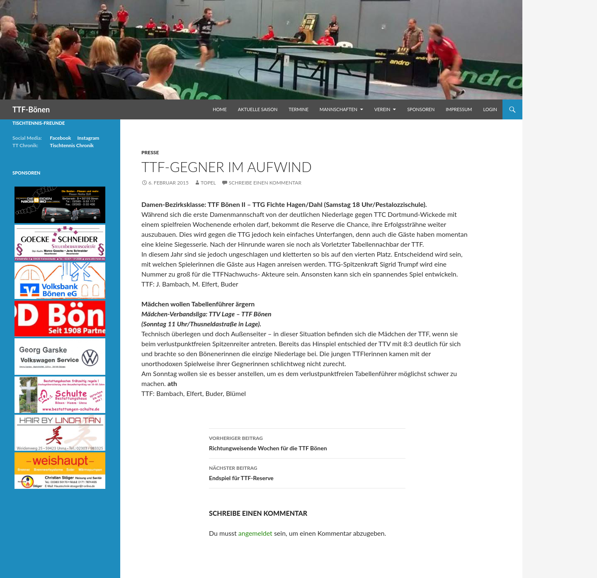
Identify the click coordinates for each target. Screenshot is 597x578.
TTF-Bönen (31, 109)
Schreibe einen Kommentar (265, 183)
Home (220, 109)
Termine (298, 109)
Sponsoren (420, 109)
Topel (208, 183)
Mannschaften (338, 109)
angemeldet (255, 533)
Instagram (88, 138)
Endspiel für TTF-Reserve (307, 472)
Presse (150, 152)
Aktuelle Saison (258, 109)
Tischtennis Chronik (72, 145)
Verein (382, 109)
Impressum (459, 109)
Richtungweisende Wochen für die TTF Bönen (307, 442)
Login (490, 109)
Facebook (60, 138)
